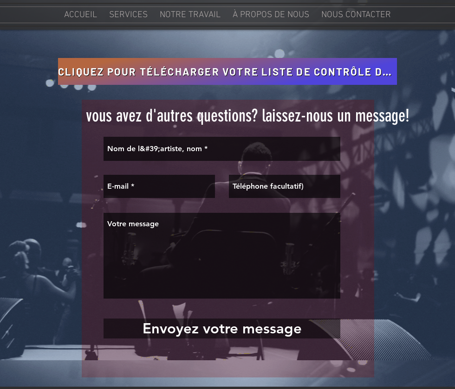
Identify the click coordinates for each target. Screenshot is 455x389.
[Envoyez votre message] (222, 328)
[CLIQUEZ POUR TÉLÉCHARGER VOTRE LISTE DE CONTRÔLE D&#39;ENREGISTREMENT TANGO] (227, 71)
